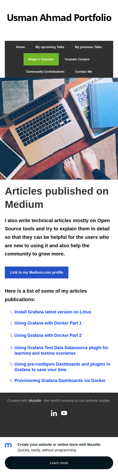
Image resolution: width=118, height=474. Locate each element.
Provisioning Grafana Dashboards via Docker (59, 380)
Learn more (59, 463)
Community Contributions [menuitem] (45, 71)
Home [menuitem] (20, 47)
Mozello (35, 400)
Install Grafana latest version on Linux (52, 312)
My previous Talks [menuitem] (88, 47)
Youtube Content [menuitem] (77, 59)
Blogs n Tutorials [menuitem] (41, 59)
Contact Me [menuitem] (83, 71)
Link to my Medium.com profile (36, 272)
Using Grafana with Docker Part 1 (48, 323)
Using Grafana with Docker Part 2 (48, 335)
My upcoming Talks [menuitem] (49, 47)
